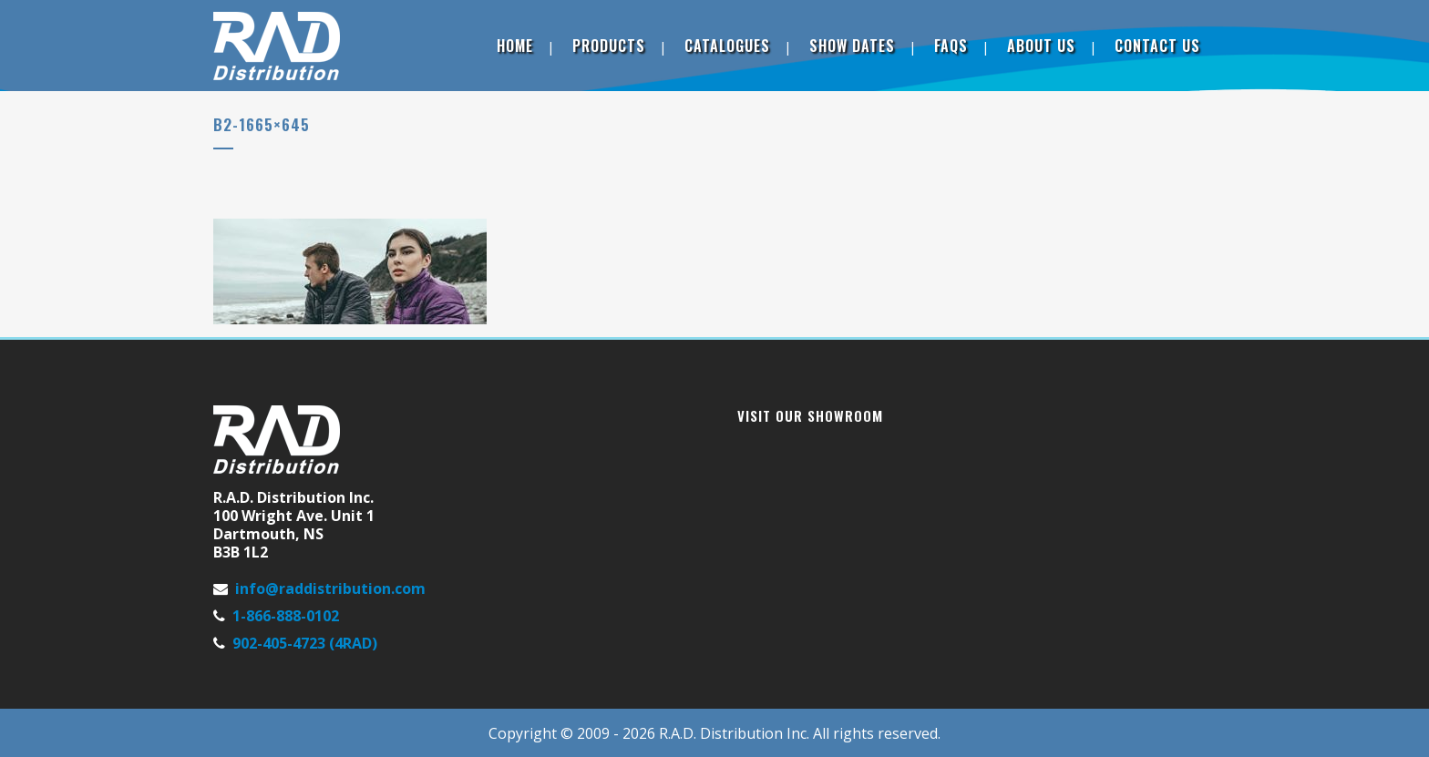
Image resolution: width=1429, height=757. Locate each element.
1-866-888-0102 (285, 616)
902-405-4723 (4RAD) (304, 643)
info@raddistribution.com (330, 588)
